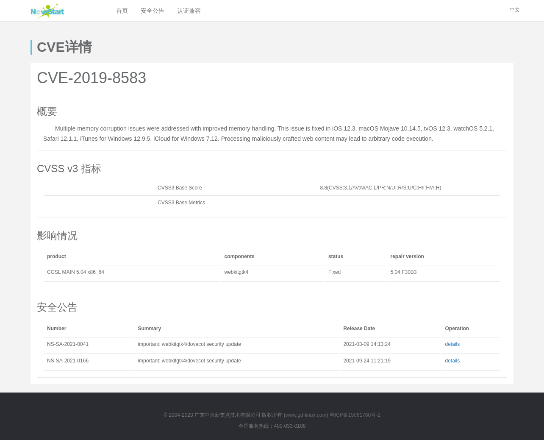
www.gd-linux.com (306, 415)
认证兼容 (189, 10)
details (452, 344)
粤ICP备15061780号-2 (355, 415)
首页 (122, 10)
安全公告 (152, 10)
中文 (515, 10)
